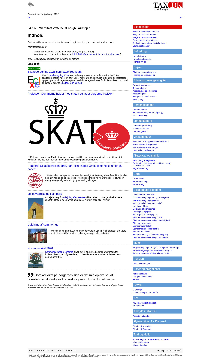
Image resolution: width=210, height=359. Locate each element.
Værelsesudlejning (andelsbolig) (147, 203)
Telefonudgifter (139, 88)
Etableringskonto (140, 131)
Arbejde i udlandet (141, 316)
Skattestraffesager (141, 46)
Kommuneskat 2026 (40, 248)
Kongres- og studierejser (144, 96)
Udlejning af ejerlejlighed (144, 209)
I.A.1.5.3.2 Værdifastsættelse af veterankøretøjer (96, 54)
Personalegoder (140, 110)
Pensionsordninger (141, 263)
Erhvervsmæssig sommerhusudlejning (150, 234)
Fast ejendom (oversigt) (144, 194)
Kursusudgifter (139, 94)
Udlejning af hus (140, 206)
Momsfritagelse (140, 345)
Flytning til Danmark (142, 329)
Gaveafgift (137, 290)
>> (181, 17)
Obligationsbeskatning (143, 276)
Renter (136, 279)
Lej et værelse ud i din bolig (45, 193)
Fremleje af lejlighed (142, 212)
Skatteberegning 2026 (58, 75)
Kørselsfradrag (139, 56)
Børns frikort (138, 179)
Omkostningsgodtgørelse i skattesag (149, 43)
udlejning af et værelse (74, 197)
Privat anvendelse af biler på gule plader (151, 253)
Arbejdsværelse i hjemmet (145, 91)
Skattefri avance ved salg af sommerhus (151, 237)
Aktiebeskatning (140, 274)
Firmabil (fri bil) (139, 62)
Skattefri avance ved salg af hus (147, 217)
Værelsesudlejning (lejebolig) (146, 200)
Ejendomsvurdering (142, 223)
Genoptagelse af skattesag (145, 40)
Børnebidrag (138, 184)
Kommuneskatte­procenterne (59, 252)
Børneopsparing (140, 181)
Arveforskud (138, 306)
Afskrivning (138, 99)
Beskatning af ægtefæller (144, 160)
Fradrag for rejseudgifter (144, 75)
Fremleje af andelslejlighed (145, 214)
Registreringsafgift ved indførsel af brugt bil (152, 250)
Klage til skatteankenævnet (145, 34)
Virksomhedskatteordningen (145, 147)
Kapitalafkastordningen (143, 150)
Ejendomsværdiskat (142, 226)
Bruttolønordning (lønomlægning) (148, 112)
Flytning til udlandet (142, 326)
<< (29, 17)
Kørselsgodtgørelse (142, 59)
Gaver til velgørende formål (145, 292)
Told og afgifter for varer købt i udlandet (151, 339)
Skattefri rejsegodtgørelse (144, 72)
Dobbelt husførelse (141, 85)
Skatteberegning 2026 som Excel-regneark (55, 71)
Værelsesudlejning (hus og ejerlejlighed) (151, 197)
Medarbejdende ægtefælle (145, 144)
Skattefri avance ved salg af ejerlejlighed (151, 220)
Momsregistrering (141, 342)
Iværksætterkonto (141, 128)
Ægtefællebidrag (140, 168)
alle (74, 350)
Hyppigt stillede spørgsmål (169, 350)
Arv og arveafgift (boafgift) (145, 303)
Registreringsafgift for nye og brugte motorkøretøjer (156, 247)
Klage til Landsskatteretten (145, 37)
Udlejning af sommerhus (43, 224)
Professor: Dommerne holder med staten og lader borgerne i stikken (70, 93)
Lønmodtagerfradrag (142, 125)
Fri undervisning (140, 115)
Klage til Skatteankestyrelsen (146, 31)
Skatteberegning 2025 (71, 83)
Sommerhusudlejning (142, 231)
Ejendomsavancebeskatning (146, 229)
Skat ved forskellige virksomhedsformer (151, 141)
